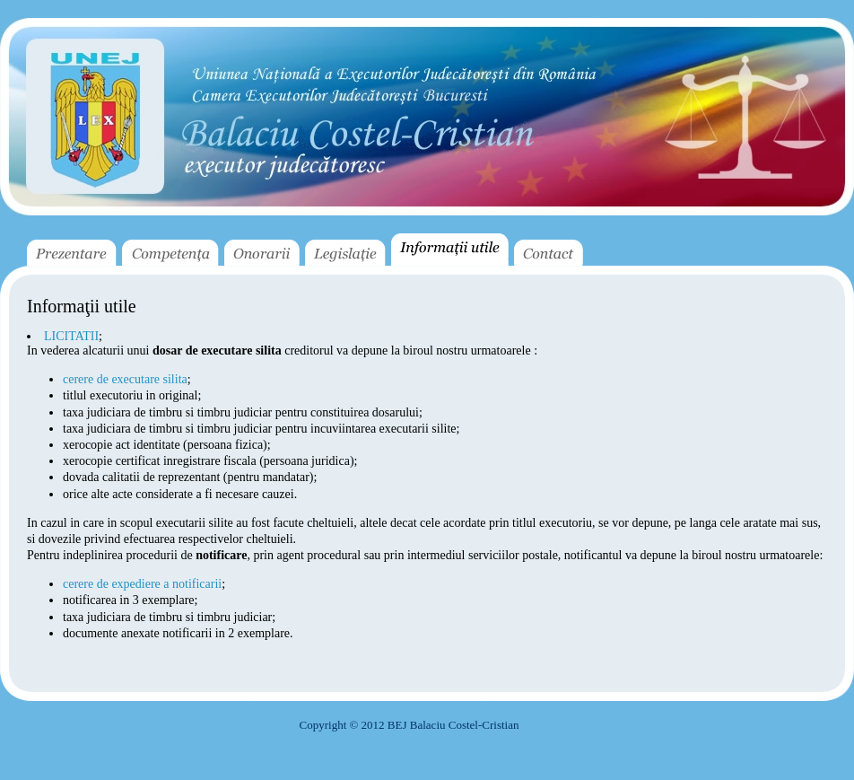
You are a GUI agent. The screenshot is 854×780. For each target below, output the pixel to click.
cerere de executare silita (125, 379)
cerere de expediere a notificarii (142, 584)
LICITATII (71, 336)
